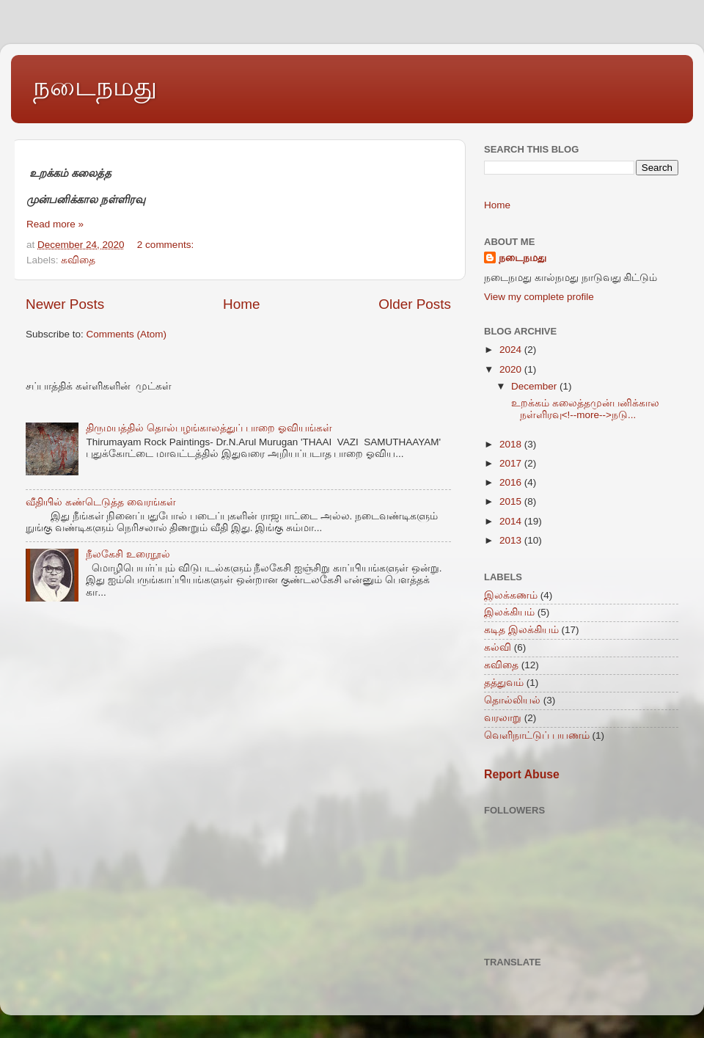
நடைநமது (95, 86)
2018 (511, 444)
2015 (511, 501)
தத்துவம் (504, 682)
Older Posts (414, 304)
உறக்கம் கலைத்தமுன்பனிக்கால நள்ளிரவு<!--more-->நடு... (584, 409)
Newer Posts (65, 304)
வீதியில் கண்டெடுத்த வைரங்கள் (101, 502)
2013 (511, 540)
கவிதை (78, 260)
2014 (511, 521)
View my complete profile (539, 296)
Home (241, 304)
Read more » (55, 224)
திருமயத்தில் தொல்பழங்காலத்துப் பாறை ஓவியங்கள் (208, 428)
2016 (511, 482)
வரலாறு (502, 717)
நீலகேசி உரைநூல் (128, 554)
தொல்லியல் (512, 700)
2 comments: (167, 244)
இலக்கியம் (509, 612)
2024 (511, 349)
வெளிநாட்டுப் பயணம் (537, 735)
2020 (511, 369)
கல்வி (497, 647)
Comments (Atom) (127, 334)
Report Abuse (522, 774)
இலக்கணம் (511, 595)
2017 (511, 463)
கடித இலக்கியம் (521, 629)
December (535, 386)
